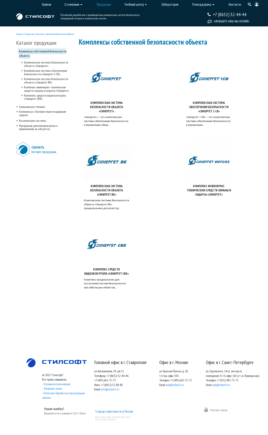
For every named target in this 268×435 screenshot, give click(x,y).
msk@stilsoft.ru (175, 385)
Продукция (29, 34)
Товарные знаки (53, 388)
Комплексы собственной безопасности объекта (54, 34)
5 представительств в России (114, 411)
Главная (19, 34)
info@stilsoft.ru (110, 389)
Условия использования (57, 384)
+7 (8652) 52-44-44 (229, 14)
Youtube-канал (215, 410)
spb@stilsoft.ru (221, 385)
